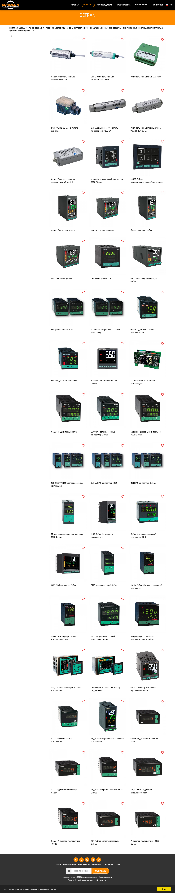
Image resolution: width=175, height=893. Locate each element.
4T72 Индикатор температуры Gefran (65, 798)
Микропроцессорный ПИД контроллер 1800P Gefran (143, 645)
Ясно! (164, 889)
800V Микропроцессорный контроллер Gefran (103, 440)
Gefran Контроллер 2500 (102, 284)
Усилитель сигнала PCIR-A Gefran (146, 82)
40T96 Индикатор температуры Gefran (105, 850)
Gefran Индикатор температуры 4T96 (145, 747)
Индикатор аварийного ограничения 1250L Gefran (107, 747)
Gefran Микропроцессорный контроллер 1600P (64, 645)
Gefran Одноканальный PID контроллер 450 (143, 337)
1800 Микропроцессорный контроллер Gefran (103, 645)
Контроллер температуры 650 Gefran (105, 388)
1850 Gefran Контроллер (62, 284)
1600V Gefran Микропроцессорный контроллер (147, 593)
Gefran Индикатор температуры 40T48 (65, 850)
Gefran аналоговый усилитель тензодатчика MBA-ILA (104, 135)
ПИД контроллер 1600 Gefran (104, 592)
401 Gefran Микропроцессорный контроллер (106, 337)
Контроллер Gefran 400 (62, 336)
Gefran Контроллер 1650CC (63, 236)
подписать (100, 878)
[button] (142, 5)
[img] (68, 60)
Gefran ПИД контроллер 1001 (104, 489)
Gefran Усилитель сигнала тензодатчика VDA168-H (63, 186)
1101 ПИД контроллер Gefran (144, 489)
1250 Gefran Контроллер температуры (102, 542)
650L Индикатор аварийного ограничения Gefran (144, 696)
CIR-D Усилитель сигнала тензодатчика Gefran (102, 84)
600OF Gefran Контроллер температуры (143, 388)
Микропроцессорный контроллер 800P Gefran (146, 440)
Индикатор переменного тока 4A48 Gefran (107, 798)
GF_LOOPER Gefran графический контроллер (66, 696)
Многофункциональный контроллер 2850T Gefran (107, 186)
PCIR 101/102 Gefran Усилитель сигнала (65, 135)
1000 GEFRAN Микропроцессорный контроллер (67, 491)
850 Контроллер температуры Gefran (144, 286)
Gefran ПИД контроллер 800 (64, 438)
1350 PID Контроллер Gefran (64, 592)
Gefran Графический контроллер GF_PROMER (106, 696)
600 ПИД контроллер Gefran (64, 387)
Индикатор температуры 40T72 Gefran (145, 850)
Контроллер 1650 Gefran (142, 236)
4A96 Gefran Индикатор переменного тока (141, 798)
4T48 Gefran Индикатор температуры (62, 747)
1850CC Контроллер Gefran (103, 236)
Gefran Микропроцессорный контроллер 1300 (143, 542)
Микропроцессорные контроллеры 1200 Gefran (67, 542)
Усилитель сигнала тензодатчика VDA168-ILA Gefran (146, 135)
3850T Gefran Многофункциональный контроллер (147, 186)
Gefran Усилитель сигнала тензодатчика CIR (63, 84)
